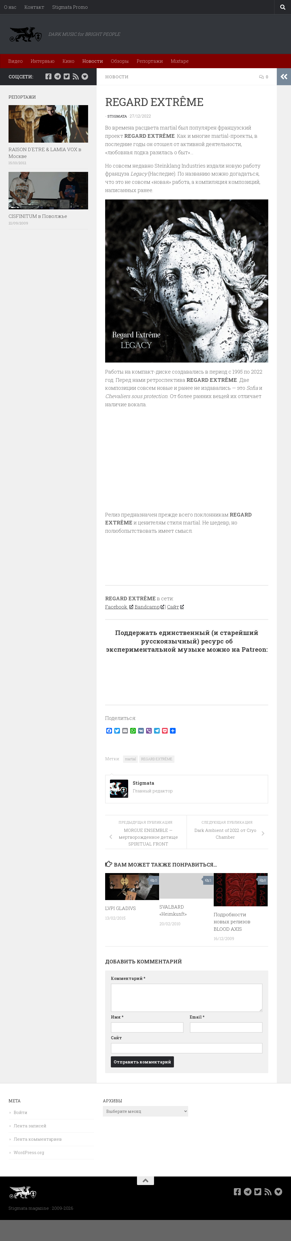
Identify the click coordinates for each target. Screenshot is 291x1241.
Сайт (178, 606)
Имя (117, 1017)
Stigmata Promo (70, 7)
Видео (15, 61)
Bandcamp (151, 606)
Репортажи (150, 61)
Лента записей (30, 1125)
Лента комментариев (38, 1139)
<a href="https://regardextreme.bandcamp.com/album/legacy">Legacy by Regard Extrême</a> (186, 557)
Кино (68, 61)
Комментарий (128, 978)
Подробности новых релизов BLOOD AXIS (232, 921)
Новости (92, 61)
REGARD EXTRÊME (156, 759)
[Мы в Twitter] (66, 76)
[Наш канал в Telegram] (57, 76)
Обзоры (120, 61)
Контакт (34, 7)
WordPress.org (29, 1152)
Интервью (43, 61)
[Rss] (75, 76)
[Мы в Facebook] (48, 76)
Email (197, 1017)
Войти (20, 1112)
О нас (10, 7)
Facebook (119, 606)
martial (130, 759)
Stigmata (117, 116)
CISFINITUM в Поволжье (38, 216)
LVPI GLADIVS (121, 908)
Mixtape (180, 61)
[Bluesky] (84, 76)
